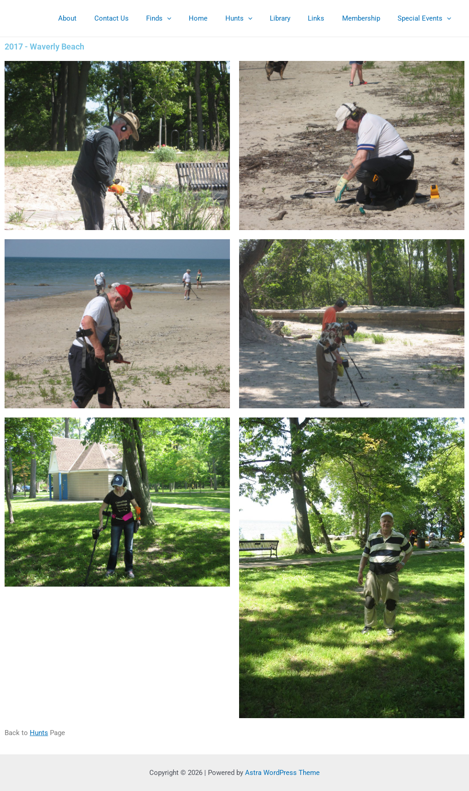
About (100, 18)
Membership (367, 18)
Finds (183, 18)
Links (325, 18)
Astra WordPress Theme (282, 773)
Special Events (426, 18)
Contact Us (140, 18)
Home (219, 18)
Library (293, 18)
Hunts (255, 18)
